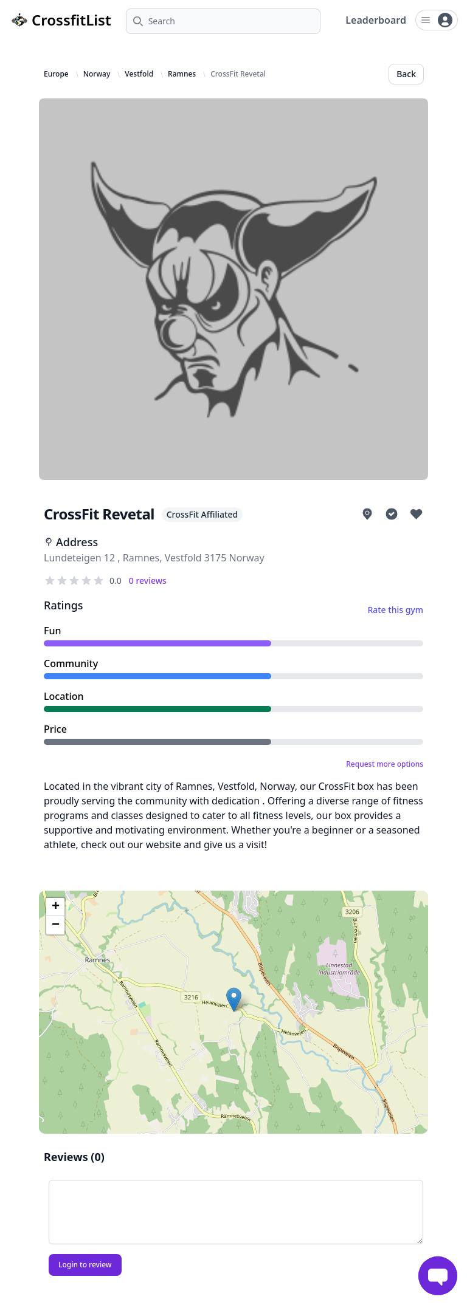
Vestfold (139, 74)
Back (406, 74)
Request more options (384, 764)
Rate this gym (395, 609)
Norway (97, 74)
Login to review (85, 1264)
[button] (233, 999)
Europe (56, 74)
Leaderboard (375, 20)
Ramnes (182, 74)
